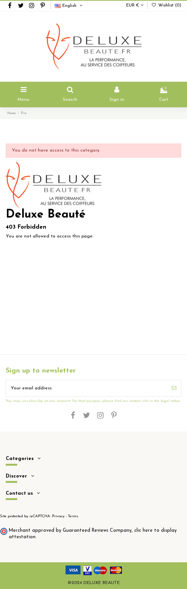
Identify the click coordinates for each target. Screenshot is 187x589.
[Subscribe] (174, 388)
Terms (73, 516)
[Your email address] (86, 388)
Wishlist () (166, 5)
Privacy (58, 516)
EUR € (134, 5)
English (69, 6)
